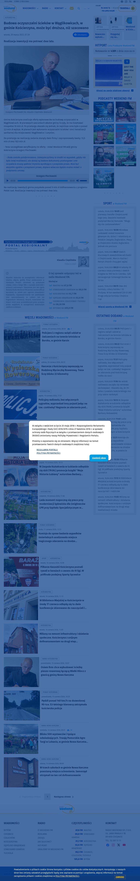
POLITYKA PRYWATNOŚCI (48, 453)
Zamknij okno (99, 458)
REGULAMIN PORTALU (47, 449)
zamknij (120, 877)
